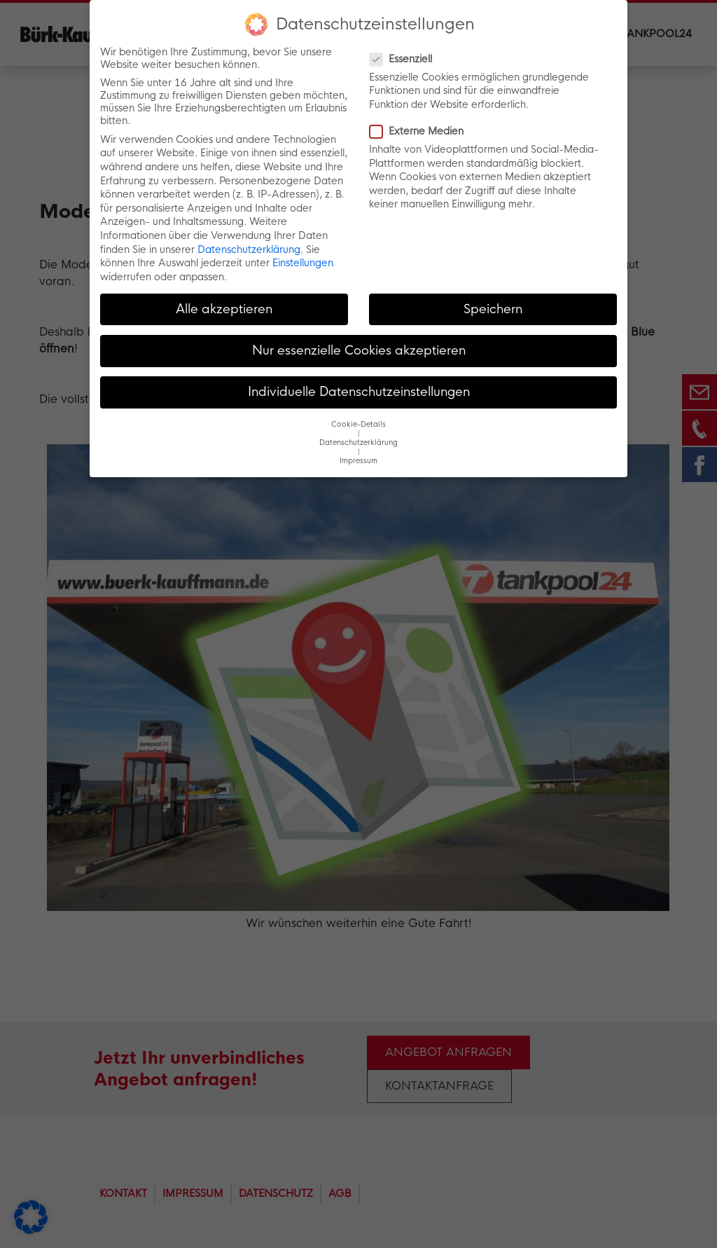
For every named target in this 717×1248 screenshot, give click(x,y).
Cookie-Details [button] (358, 424)
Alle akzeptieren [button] (224, 309)
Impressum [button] (358, 460)
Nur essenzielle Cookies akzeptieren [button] (359, 350)
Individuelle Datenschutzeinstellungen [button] (359, 391)
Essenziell (405, 59)
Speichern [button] (493, 309)
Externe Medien (421, 131)
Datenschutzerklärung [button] (358, 442)
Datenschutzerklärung (248, 249)
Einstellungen (302, 262)
